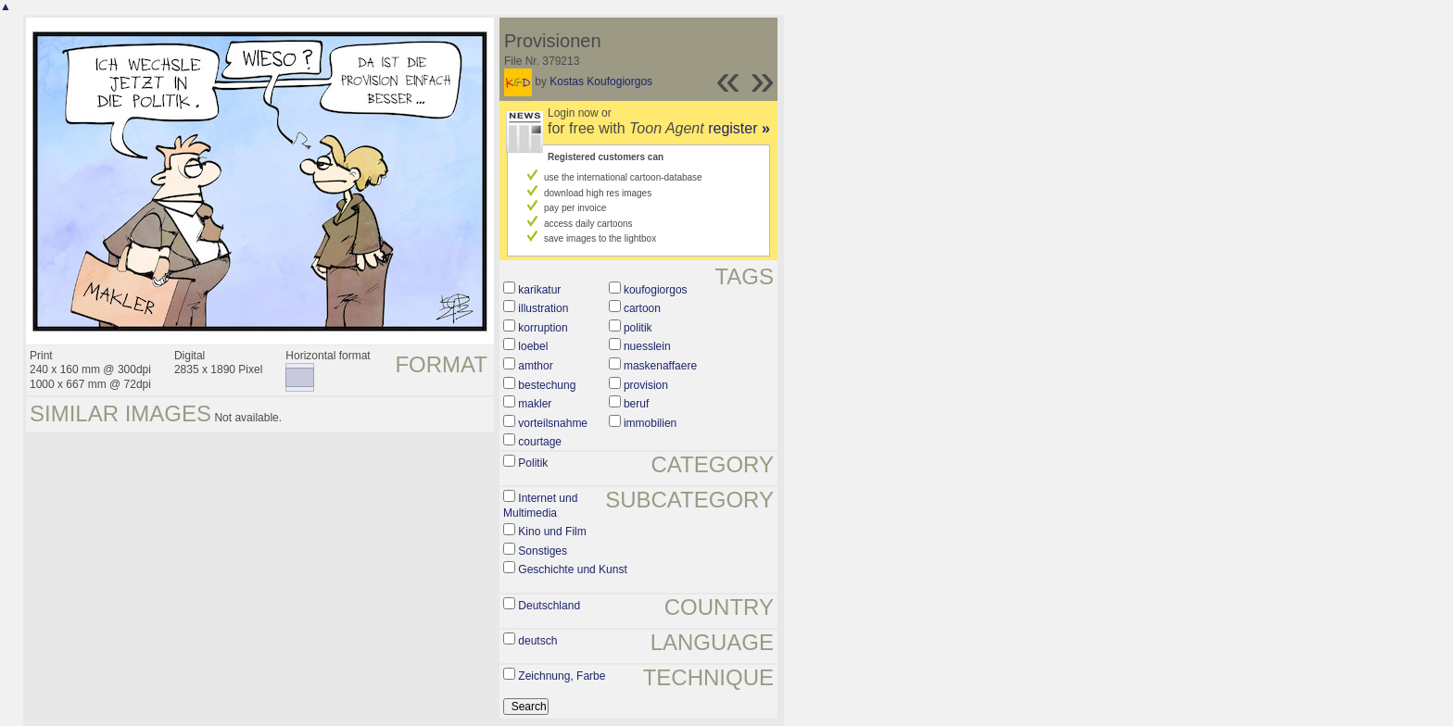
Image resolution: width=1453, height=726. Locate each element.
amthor (535, 365)
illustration (543, 308)
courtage (540, 441)
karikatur (539, 289)
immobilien (650, 423)
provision (646, 385)
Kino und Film (552, 531)
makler (534, 403)
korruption (542, 327)
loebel (533, 346)
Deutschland (549, 605)
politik (638, 327)
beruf (636, 403)
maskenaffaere (660, 365)
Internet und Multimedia (540, 505)
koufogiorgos (656, 289)
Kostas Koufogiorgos (601, 81)
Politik (533, 463)
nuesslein (647, 346)
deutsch (537, 640)
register (739, 128)
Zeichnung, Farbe (561, 676)
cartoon (642, 308)
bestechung (546, 385)
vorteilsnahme (553, 423)
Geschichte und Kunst (572, 569)
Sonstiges (542, 550)
